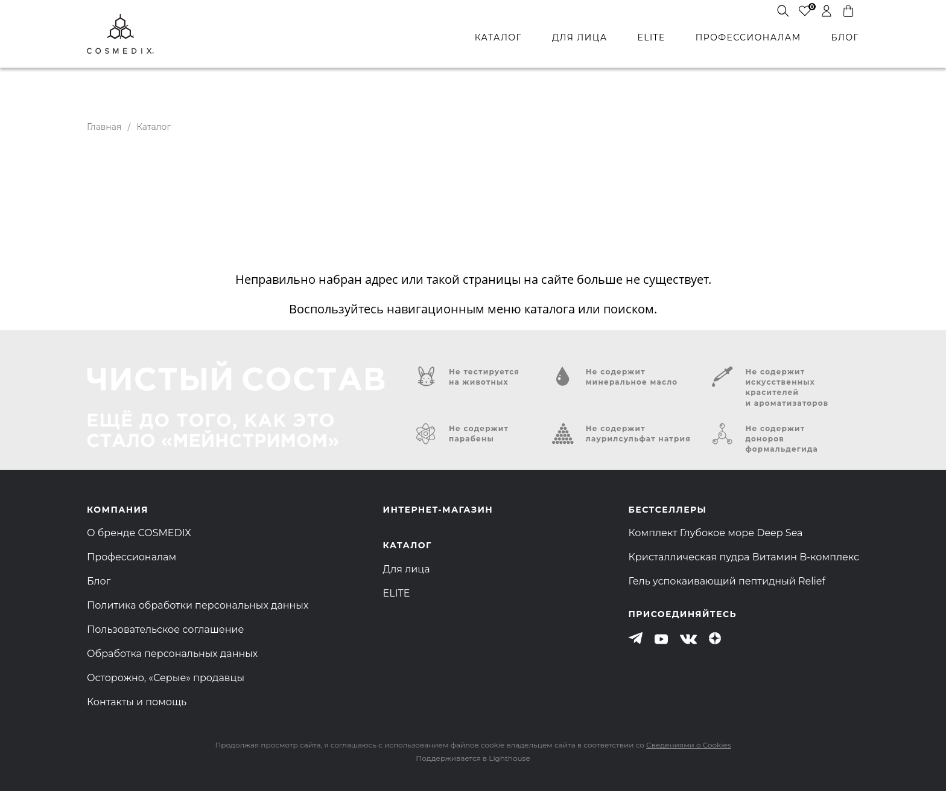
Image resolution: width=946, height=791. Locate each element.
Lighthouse (509, 758)
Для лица (406, 569)
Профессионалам (131, 557)
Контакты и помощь (136, 702)
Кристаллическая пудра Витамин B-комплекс (744, 557)
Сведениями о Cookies (688, 744)
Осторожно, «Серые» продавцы (165, 678)
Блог (98, 581)
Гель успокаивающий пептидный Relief (727, 581)
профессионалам (748, 37)
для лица (579, 37)
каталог (498, 37)
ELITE (651, 37)
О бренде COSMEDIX (139, 533)
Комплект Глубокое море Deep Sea (716, 533)
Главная (104, 126)
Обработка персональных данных (172, 653)
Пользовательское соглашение (165, 629)
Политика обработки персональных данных (197, 605)
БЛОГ (845, 37)
